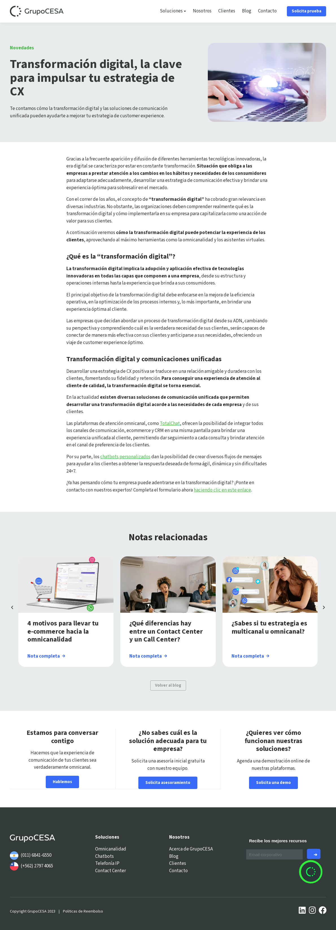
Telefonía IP (107, 863)
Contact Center (110, 870)
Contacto (267, 11)
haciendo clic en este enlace (222, 490)
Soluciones (173, 11)
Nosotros (202, 11)
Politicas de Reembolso (83, 911)
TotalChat (170, 423)
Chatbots (104, 856)
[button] (12, 607)
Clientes (226, 11)
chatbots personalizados (125, 456)
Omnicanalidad (110, 849)
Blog (246, 11)
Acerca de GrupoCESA (191, 849)
